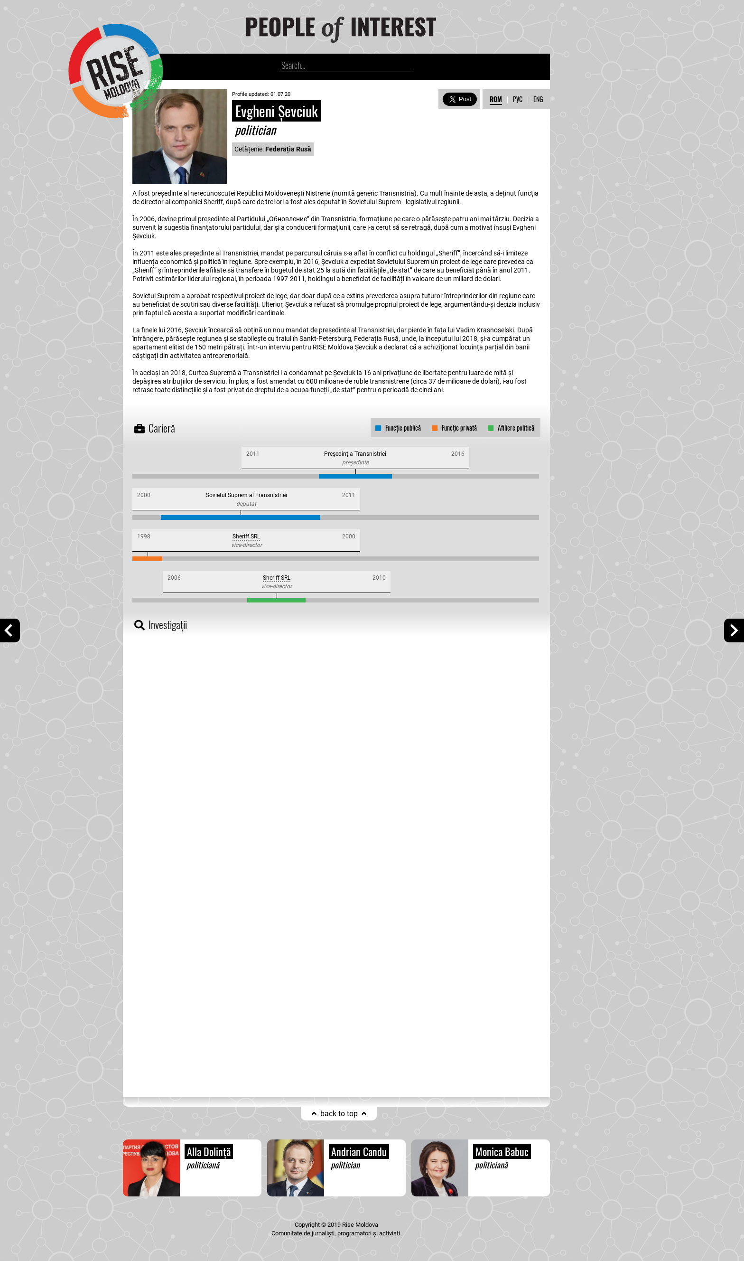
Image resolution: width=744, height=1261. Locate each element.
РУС (517, 99)
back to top (339, 1113)
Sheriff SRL (246, 536)
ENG (538, 99)
